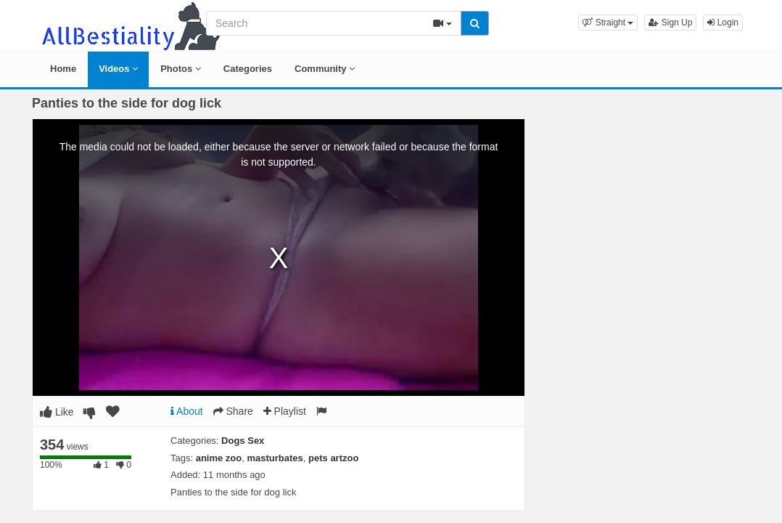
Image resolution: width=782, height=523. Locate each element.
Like (57, 412)
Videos (118, 68)
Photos (180, 68)
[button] (608, 23)
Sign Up (670, 22)
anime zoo (219, 458)
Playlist (284, 411)
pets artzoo (333, 458)
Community (325, 68)
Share (233, 411)
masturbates (275, 458)
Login (722, 22)
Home (63, 68)
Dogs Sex (242, 440)
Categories (247, 68)
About (186, 411)
